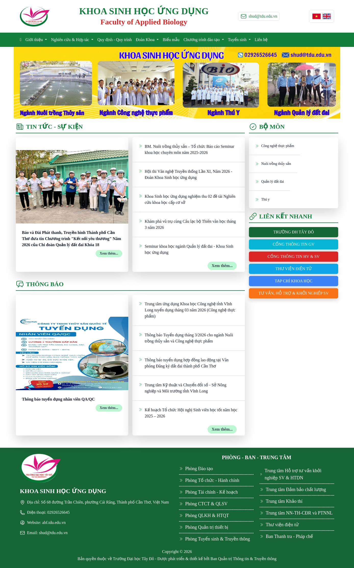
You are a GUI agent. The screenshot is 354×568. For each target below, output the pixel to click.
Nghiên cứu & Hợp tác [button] (70, 39)
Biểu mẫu (171, 39)
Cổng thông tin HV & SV (294, 256)
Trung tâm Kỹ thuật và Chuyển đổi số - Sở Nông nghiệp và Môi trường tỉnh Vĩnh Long (182, 387)
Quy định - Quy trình (114, 39)
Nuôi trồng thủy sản (273, 163)
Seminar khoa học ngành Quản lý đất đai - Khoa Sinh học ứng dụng (185, 249)
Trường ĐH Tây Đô (293, 232)
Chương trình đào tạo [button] (202, 39)
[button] (316, 16)
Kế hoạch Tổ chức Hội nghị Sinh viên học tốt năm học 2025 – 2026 (187, 412)
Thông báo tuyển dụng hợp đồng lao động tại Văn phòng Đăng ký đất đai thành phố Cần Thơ (183, 362)
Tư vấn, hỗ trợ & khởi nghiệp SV (294, 293)
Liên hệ (261, 39)
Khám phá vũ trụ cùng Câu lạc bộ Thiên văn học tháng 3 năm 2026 (187, 224)
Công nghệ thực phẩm (274, 145)
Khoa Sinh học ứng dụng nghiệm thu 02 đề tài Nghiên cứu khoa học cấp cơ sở (186, 199)
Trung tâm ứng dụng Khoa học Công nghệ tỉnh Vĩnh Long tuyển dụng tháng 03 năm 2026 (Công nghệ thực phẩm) (186, 309)
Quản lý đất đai (269, 181)
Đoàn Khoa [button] (146, 39)
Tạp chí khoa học (293, 281)
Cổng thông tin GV (293, 244)
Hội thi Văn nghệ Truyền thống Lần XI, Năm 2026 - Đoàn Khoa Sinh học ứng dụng (185, 174)
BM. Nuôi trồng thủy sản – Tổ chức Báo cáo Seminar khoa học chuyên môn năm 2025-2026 (186, 149)
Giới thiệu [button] (35, 39)
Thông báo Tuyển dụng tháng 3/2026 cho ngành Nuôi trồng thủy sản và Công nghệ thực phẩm (185, 337)
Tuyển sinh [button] (238, 39)
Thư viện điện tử (293, 269)
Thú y (262, 199)
